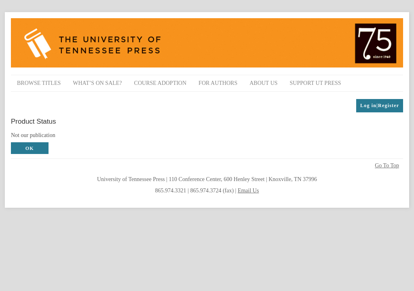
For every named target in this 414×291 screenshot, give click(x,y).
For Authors (218, 83)
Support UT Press (315, 83)
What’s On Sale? (97, 83)
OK (29, 148)
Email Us (248, 191)
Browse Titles (39, 83)
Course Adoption (160, 83)
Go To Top (387, 166)
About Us (263, 83)
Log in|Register (379, 105)
